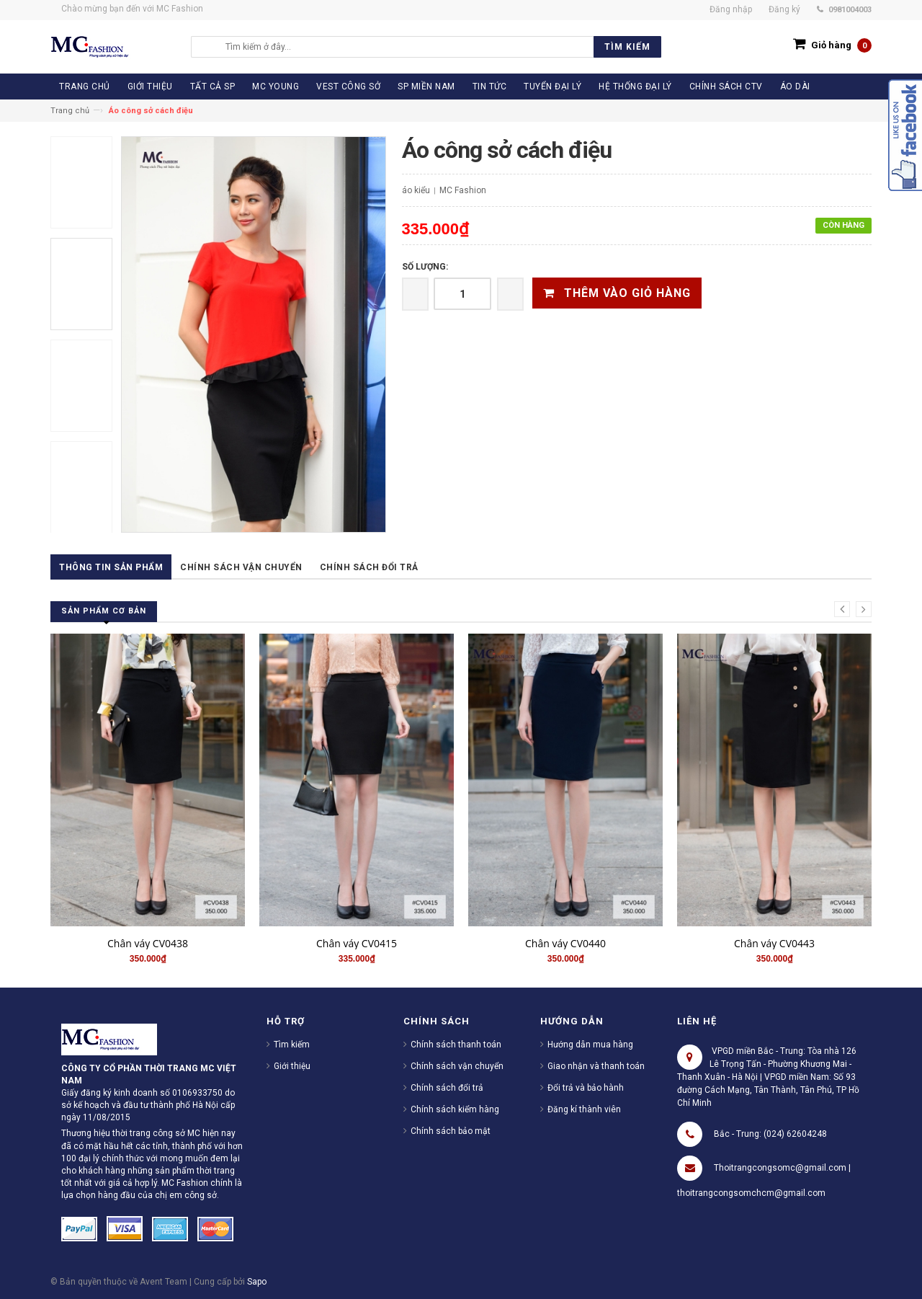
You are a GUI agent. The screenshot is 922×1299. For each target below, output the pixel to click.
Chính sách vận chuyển (241, 567)
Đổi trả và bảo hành (585, 1088)
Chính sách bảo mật (451, 1131)
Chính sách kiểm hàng (455, 1109)
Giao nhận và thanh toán (596, 1066)
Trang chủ (69, 110)
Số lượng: (425, 267)
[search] (439, 47)
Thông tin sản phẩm (111, 567)
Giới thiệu (292, 1066)
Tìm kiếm (292, 1044)
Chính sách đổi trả (369, 567)
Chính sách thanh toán (456, 1044)
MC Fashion (462, 190)
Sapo (257, 1282)
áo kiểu (416, 190)
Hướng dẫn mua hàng (590, 1044)
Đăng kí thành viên (584, 1109)
